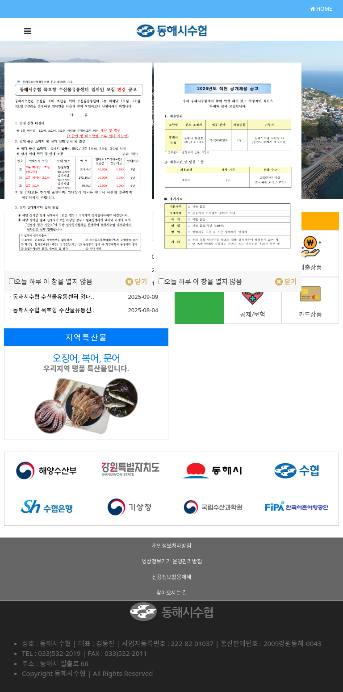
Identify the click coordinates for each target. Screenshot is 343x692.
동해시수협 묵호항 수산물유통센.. (53, 310)
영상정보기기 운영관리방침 (172, 561)
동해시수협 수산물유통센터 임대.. (53, 297)
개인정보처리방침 (171, 545)
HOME (321, 9)
